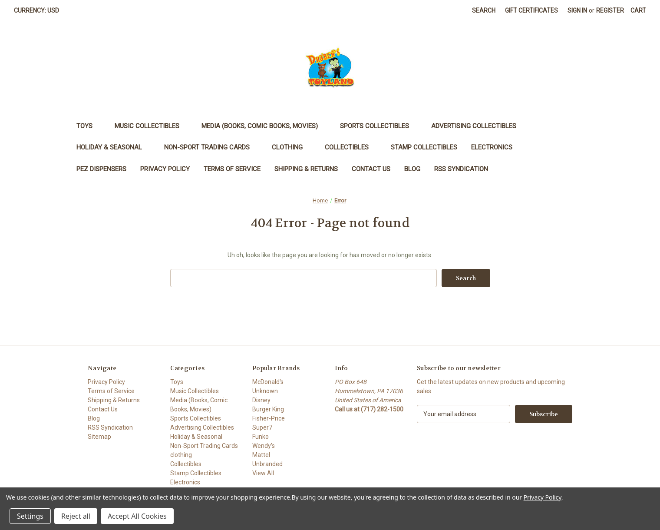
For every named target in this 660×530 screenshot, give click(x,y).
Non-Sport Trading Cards (211, 147)
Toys (88, 126)
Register (610, 10)
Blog (412, 169)
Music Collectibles (151, 126)
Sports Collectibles (378, 126)
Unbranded (267, 463)
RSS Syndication (461, 169)
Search (483, 10)
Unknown (265, 391)
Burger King (268, 409)
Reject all (75, 516)
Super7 (262, 427)
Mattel (261, 454)
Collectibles (351, 147)
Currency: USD (39, 10)
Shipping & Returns (306, 169)
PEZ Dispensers (101, 169)
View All (263, 473)
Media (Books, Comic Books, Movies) (263, 126)
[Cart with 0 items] (638, 10)
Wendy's (263, 445)
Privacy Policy (165, 169)
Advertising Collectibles (478, 126)
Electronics (496, 147)
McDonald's (268, 381)
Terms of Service (232, 169)
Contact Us (371, 169)
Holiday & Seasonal (113, 147)
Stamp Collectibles (424, 147)
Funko (260, 436)
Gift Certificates (531, 10)
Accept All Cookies (137, 516)
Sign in (577, 10)
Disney (261, 400)
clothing (291, 147)
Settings (30, 516)
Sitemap (99, 436)
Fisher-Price (268, 418)
